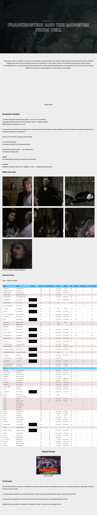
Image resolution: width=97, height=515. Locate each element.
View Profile (32, 299)
